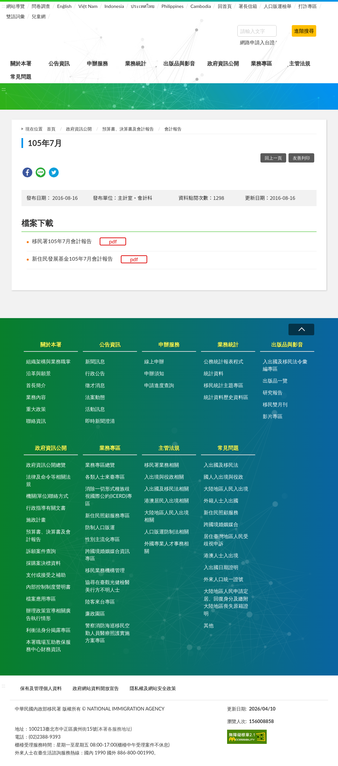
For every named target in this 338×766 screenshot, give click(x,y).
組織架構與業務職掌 (48, 361)
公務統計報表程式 (223, 361)
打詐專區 (307, 6)
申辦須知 (154, 373)
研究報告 (273, 392)
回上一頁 (273, 158)
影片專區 (273, 416)
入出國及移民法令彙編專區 (285, 365)
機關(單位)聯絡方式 (47, 496)
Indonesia (114, 6)
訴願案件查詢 (41, 551)
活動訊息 (95, 409)
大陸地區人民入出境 (226, 489)
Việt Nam (88, 6)
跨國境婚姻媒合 (221, 524)
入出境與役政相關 (164, 477)
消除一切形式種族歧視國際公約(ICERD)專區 (108, 496)
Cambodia (200, 6)
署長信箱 (248, 6)
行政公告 (95, 373)
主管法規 (299, 63)
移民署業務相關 (161, 465)
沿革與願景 (38, 373)
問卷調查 (41, 6)
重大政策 (36, 409)
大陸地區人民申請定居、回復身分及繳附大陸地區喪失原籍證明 (226, 602)
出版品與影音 (179, 63)
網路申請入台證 (257, 42)
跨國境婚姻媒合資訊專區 (107, 555)
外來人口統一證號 (223, 579)
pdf (113, 241)
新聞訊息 (95, 361)
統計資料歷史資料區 (226, 397)
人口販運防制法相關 (166, 531)
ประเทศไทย (142, 6)
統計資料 (213, 373)
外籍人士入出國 (221, 500)
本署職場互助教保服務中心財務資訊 (48, 645)
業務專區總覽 (100, 465)
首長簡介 (36, 385)
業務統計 (135, 63)
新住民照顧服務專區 (107, 515)
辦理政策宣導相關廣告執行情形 (48, 614)
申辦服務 (97, 63)
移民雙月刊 (275, 404)
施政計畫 (36, 520)
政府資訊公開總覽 (46, 465)
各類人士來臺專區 (105, 477)
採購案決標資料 (43, 563)
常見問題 (20, 76)
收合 (301, 329)
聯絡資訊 (36, 421)
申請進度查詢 (159, 385)
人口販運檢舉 (277, 6)
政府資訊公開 (223, 63)
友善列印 (301, 158)
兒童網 (39, 16)
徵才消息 (95, 385)
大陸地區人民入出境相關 (166, 516)
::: (4, 5)
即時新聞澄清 (100, 421)
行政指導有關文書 (46, 508)
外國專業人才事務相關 (166, 547)
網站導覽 (15, 6)
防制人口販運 (100, 527)
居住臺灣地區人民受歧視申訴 (226, 540)
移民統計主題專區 (223, 385)
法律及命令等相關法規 (48, 480)
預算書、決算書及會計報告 (128, 128)
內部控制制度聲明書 (48, 587)
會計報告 (173, 128)
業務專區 (261, 63)
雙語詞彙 (15, 16)
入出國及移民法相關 (166, 489)
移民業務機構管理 (105, 570)
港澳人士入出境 (221, 555)
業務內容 (36, 397)
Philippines (172, 6)
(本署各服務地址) (114, 729)
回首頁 (225, 6)
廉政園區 (95, 613)
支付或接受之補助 (46, 575)
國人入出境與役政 (223, 477)
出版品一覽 (275, 380)
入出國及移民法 (221, 465)
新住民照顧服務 (221, 512)
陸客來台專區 (100, 601)
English (64, 6)
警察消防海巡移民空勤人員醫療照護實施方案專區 (107, 632)
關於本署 (20, 63)
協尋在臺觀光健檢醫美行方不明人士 (107, 586)
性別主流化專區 (102, 539)
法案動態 (95, 397)
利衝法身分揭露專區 (48, 630)
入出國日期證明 (221, 567)
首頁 (51, 128)
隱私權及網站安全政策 (153, 688)
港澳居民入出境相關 (166, 500)
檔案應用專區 (41, 599)
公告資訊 (59, 63)
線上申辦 (154, 361)
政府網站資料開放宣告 (96, 688)
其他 (209, 625)
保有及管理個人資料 (41, 688)
